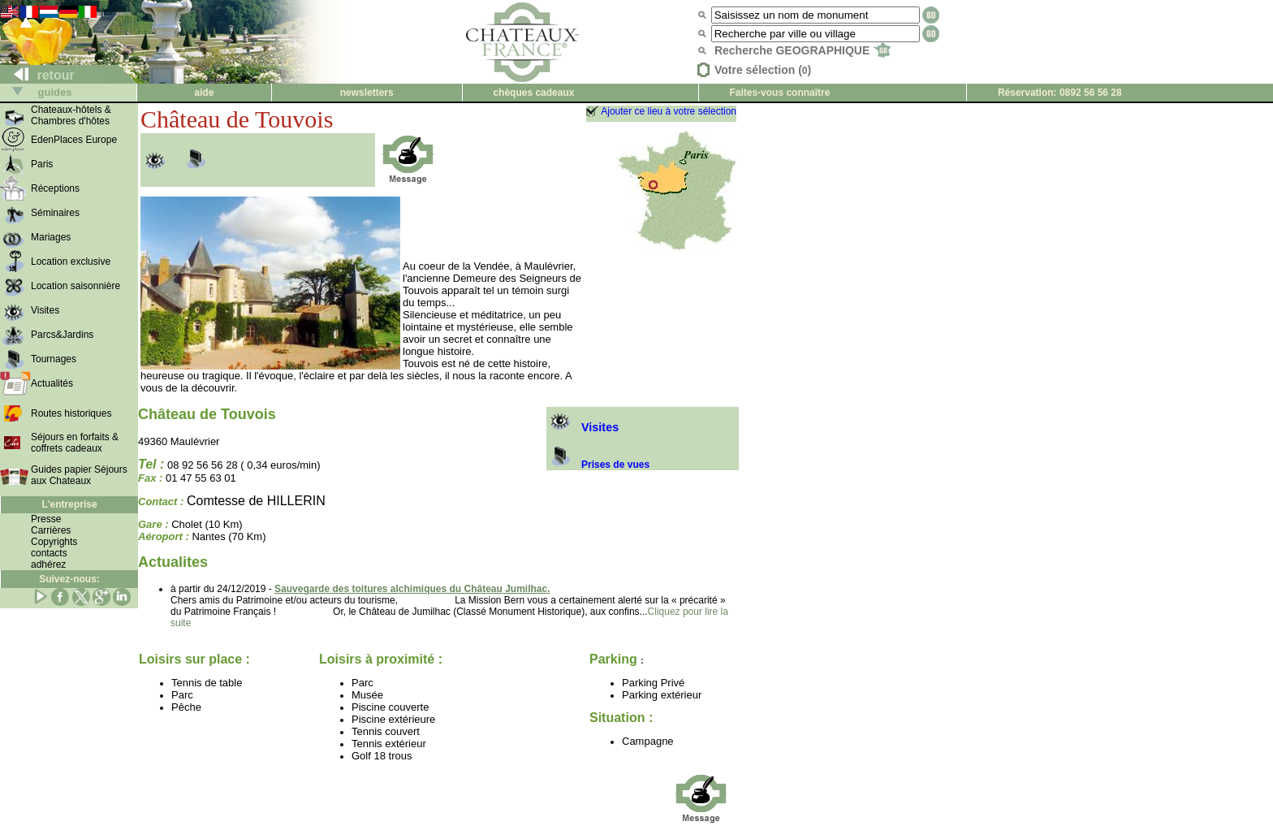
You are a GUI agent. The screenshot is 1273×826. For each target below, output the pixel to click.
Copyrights (54, 541)
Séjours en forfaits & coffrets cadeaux (75, 442)
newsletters (367, 92)
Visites (582, 427)
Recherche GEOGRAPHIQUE (802, 50)
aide (204, 92)
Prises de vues (597, 464)
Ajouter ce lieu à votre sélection (668, 111)
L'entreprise (69, 504)
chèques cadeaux (533, 92)
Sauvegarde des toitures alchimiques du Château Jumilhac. (412, 589)
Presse (46, 519)
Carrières (51, 530)
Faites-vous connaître (779, 92)
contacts (49, 553)
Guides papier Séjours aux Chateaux (79, 475)
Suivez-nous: (69, 579)
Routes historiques (71, 413)
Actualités (52, 383)
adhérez (48, 564)
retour (38, 75)
